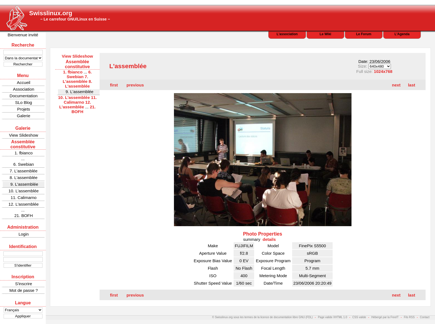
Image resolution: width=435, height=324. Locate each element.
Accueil (23, 82)
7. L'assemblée (23, 171)
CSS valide (359, 317)
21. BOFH (23, 215)
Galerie (23, 115)
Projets (23, 109)
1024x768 (383, 71)
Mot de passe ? (23, 290)
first (114, 85)
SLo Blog (23, 102)
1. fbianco (23, 152)
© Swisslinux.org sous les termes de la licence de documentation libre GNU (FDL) (262, 317)
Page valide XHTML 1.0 (332, 317)
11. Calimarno (23, 197)
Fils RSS (409, 317)
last (411, 85)
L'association (287, 34)
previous (135, 85)
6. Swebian (23, 164)
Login (24, 234)
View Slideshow (23, 135)
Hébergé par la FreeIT (384, 317)
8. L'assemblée (23, 177)
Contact (424, 317)
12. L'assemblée (24, 204)
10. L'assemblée (24, 190)
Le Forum (363, 34)
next (396, 85)
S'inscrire (23, 283)
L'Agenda (401, 34)
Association (23, 89)
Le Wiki (325, 34)
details (269, 239)
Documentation (24, 95)
